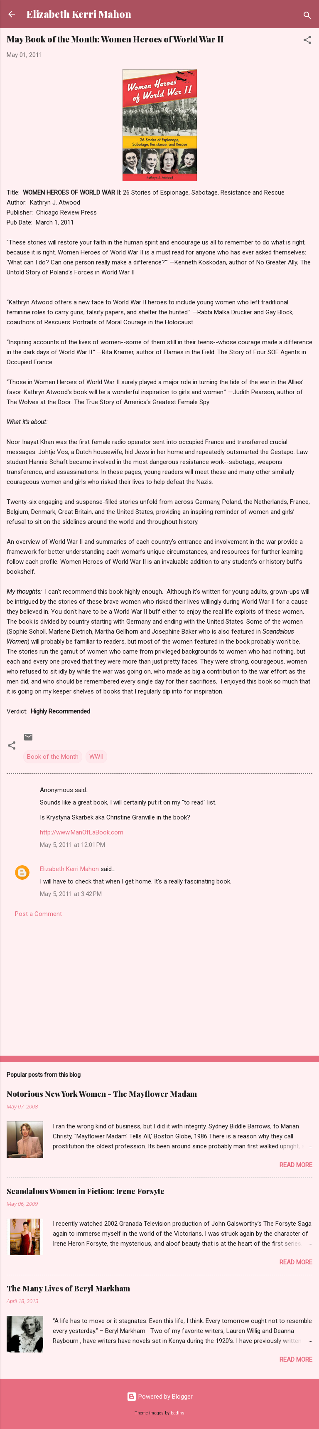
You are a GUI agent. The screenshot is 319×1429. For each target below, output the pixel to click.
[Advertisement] (159, 984)
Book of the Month (53, 756)
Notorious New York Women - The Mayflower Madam (102, 1094)
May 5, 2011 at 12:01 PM (72, 845)
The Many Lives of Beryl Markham (68, 1288)
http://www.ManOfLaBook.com (81, 832)
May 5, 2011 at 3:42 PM (71, 894)
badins (177, 1413)
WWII (96, 756)
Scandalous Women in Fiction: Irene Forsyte (85, 1191)
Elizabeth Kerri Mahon (79, 13)
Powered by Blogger (160, 1396)
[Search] (307, 17)
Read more (296, 1165)
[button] (307, 41)
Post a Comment (38, 914)
